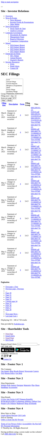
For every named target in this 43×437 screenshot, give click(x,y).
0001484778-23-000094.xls (36, 188)
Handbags (4, 387)
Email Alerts (14, 66)
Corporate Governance (14, 33)
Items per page (6, 98)
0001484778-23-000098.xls (36, 257)
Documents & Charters (18, 35)
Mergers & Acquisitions (14, 86)
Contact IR (14, 68)
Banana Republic (26, 399)
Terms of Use (6, 424)
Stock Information (12, 26)
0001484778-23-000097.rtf (36, 236)
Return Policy (10, 373)
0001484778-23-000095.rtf (36, 201)
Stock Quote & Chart (18, 29)
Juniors (13, 385)
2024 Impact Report (17, 45)
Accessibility (27, 424)
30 (8, 293)
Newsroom (29, 371)
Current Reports (14, 84)
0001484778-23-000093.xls (36, 171)
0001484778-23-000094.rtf (36, 184)
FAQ (2, 373)
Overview (9, 16)
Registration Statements (14, 94)
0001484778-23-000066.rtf (36, 132)
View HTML (35, 122)
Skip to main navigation (9, 2)
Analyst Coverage (16, 31)
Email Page (10, 338)
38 (8, 310)
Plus (33, 385)
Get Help (18, 373)
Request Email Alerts (9, 344)
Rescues (14, 415)
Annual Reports (16, 58)
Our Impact (5, 371)
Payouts (21, 420)
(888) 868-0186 (10, 434)
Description (13, 104)
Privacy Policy (16, 424)
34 (11, 301)
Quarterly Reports (16, 60)
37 (8, 308)
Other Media (14, 24)
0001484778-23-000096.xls (36, 222)
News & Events (11, 18)
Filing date (4, 104)
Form (22, 104)
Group (3, 94)
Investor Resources (12, 62)
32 (8, 297)
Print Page (9, 334)
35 (8, 303)
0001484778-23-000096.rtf (36, 218)
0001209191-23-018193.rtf (36, 115)
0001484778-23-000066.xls (36, 136)
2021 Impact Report (17, 52)
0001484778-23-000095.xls (36, 205)
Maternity (27, 385)
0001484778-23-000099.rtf (36, 270)
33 (8, 299)
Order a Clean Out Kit (9, 420)
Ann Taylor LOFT (13, 399)
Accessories (13, 387)
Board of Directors (17, 39)
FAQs (12, 64)
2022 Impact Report (17, 49)
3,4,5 (14, 80)
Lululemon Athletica (23, 401)
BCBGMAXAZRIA (8, 401)
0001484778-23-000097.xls (36, 240)
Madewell (20, 403)
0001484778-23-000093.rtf (36, 167)
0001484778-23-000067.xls (36, 154)
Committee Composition (19, 41)
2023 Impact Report (17, 47)
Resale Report (19, 371)
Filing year (5, 96)
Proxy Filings (14, 90)
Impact (8, 43)
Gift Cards (22, 415)
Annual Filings (14, 82)
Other (14, 88)
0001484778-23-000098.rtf (36, 253)
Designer (20, 385)
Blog (11, 371)
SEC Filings (14, 56)
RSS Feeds (10, 340)
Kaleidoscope (19, 324)
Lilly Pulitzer (11, 403)
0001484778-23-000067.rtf (36, 149)
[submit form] (39, 344)
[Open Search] (2, 6)
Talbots (34, 401)
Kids (8, 385)
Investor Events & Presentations (22, 22)
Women (4, 385)
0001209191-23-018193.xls (36, 119)
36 (8, 306)
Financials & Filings (13, 54)
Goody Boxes (6, 415)
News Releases (15, 20)
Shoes (37, 385)
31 (8, 295)
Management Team (17, 37)
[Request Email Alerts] (27, 344)
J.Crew (3, 399)
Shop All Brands (30, 403)
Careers (36, 371)
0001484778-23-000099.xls (36, 274)
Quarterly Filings (14, 92)
